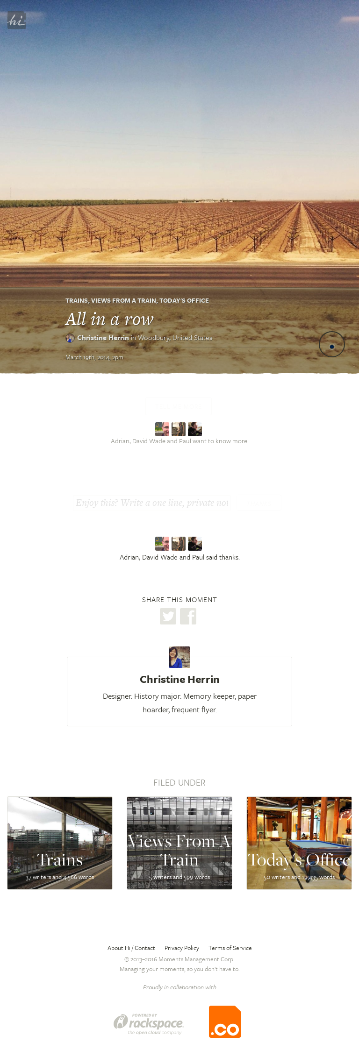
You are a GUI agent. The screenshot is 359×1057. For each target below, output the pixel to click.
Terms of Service (230, 947)
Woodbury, (175, 337)
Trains (76, 300)
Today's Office (184, 300)
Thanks (259, 503)
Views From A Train (123, 300)
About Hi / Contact (131, 947)
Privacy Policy (182, 947)
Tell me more (178, 406)
